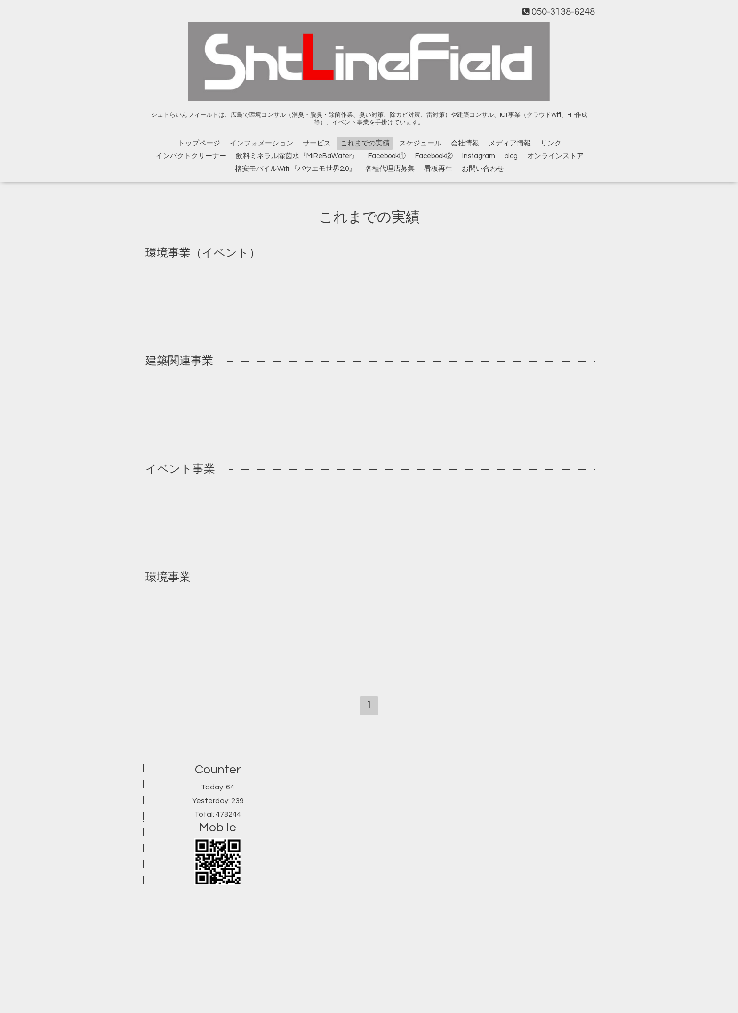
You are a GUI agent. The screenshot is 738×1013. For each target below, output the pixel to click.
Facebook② (434, 156)
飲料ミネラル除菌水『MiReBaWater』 (297, 156)
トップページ (199, 143)
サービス (317, 143)
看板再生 (438, 168)
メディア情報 (510, 143)
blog (511, 156)
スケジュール (420, 143)
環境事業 (168, 577)
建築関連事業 (179, 361)
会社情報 (465, 143)
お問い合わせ (483, 168)
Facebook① (387, 156)
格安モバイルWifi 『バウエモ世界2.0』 (295, 168)
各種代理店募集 (390, 168)
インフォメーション (261, 143)
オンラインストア (555, 156)
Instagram (478, 156)
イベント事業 (180, 469)
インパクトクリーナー (191, 156)
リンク (551, 143)
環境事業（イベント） (202, 253)
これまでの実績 (365, 143)
